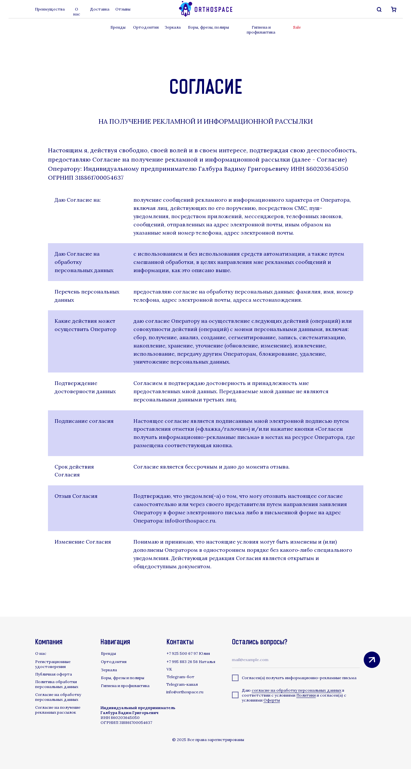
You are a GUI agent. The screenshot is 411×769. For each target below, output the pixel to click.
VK (169, 669)
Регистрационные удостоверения (53, 664)
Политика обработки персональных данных (56, 684)
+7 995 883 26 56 (182, 661)
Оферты (271, 700)
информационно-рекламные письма (320, 677)
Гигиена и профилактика (261, 30)
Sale (297, 27)
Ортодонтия (146, 27)
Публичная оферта (53, 674)
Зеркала (173, 27)
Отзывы (122, 9)
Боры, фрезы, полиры (208, 27)
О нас (76, 11)
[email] (296, 660)
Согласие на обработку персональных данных (58, 697)
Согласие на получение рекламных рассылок (57, 710)
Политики (306, 695)
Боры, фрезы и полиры (122, 677)
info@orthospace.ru (184, 691)
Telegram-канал (182, 684)
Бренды (118, 27)
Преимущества (50, 9)
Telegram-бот (180, 676)
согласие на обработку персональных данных (296, 690)
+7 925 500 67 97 (182, 653)
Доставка (99, 9)
